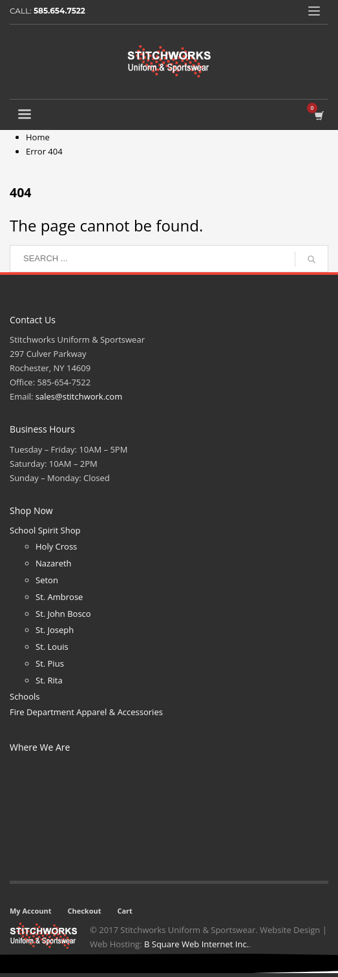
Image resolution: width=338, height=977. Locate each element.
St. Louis (52, 646)
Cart (124, 911)
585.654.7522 (59, 11)
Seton (47, 580)
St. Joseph (55, 630)
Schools (24, 696)
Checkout (84, 911)
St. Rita (49, 680)
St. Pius (50, 663)
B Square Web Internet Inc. (196, 944)
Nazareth (54, 563)
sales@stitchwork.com (79, 396)
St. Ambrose (59, 597)
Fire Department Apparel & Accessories (86, 712)
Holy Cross (56, 546)
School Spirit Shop (45, 530)
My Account (30, 911)
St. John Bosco (63, 613)
